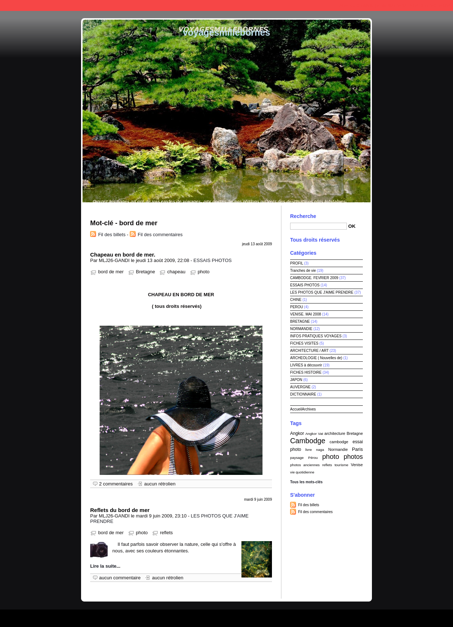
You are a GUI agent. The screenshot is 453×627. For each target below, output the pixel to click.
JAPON (296, 380)
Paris (357, 449)
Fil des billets (111, 234)
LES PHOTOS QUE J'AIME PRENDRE (321, 292)
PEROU (296, 307)
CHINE (295, 300)
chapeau (176, 271)
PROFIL (296, 263)
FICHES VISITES (304, 343)
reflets (166, 532)
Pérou (313, 458)
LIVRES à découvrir (306, 365)
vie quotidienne (302, 472)
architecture (334, 433)
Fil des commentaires (160, 234)
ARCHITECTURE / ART (309, 351)
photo (204, 271)
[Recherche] (318, 226)
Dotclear (243, 616)
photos (353, 456)
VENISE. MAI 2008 (305, 314)
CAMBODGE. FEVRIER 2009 (314, 278)
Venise (357, 465)
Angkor (297, 433)
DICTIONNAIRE (303, 394)
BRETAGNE (300, 322)
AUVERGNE (300, 387)
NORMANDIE (301, 329)
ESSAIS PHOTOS (212, 260)
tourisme (341, 465)
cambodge (339, 442)
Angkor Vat (314, 434)
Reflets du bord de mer (119, 510)
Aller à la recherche (430, 5)
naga (320, 450)
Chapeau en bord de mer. (122, 254)
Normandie (338, 449)
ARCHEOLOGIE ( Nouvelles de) (316, 358)
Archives (309, 409)
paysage (297, 458)
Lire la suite (103, 566)
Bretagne (145, 271)
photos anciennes (305, 465)
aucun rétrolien (160, 484)
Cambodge (307, 441)
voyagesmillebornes (226, 32)
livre (308, 450)
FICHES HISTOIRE (306, 372)
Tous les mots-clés (306, 482)
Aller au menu (391, 5)
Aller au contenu (356, 5)
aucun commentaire (120, 577)
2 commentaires (116, 484)
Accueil (296, 409)
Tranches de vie (303, 271)
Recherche (303, 216)
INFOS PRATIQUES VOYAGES (315, 336)
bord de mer (111, 271)
